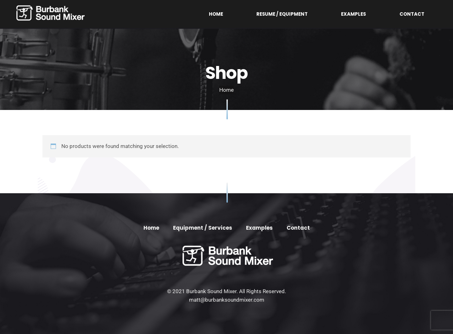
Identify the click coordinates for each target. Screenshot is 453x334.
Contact (422, 14)
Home (288, 14)
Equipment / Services (202, 228)
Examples (384, 14)
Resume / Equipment (334, 14)
